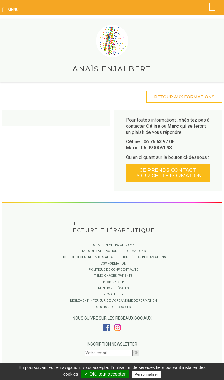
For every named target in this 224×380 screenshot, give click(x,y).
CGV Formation (113, 263)
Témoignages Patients (113, 276)
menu (10, 9)
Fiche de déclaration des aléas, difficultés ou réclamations (113, 257)
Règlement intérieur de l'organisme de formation (113, 300)
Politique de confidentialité (113, 270)
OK (136, 353)
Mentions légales (113, 288)
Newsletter (113, 294)
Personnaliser (146, 374)
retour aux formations (184, 96)
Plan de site (113, 282)
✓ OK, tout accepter (105, 374)
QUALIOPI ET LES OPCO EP (113, 245)
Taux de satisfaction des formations (113, 251)
